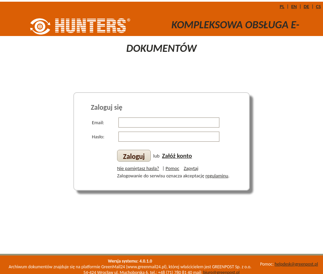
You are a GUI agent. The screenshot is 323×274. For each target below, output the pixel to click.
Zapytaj (191, 168)
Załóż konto (177, 156)
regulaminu (217, 176)
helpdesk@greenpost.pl (296, 264)
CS (318, 6)
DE (306, 6)
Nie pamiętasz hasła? (138, 168)
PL (282, 6)
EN (294, 6)
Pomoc (172, 168)
